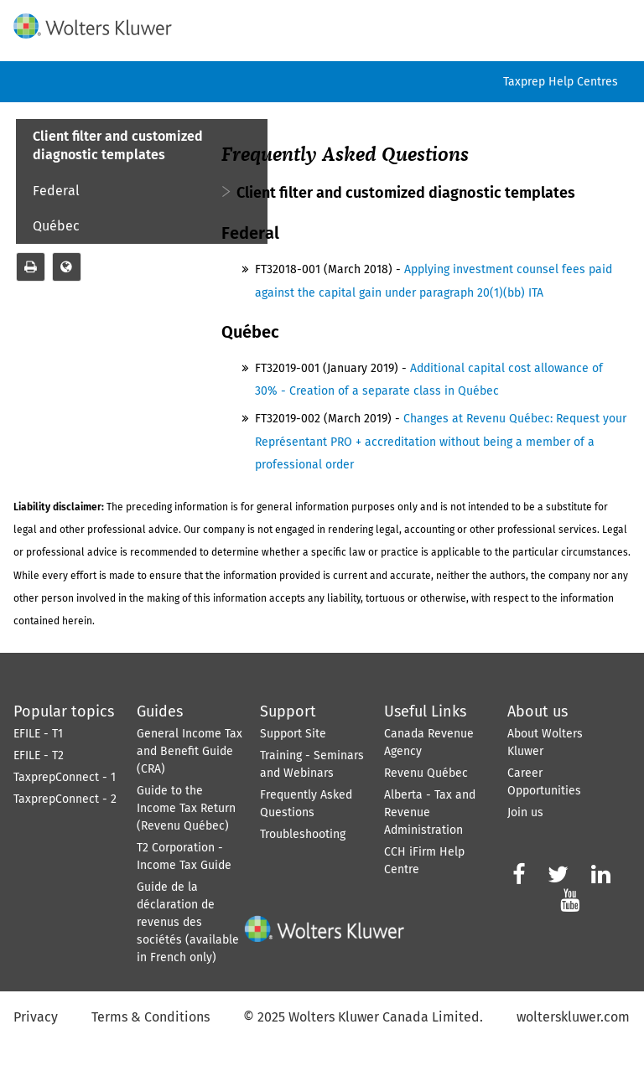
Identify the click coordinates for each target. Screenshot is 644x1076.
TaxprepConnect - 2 (65, 799)
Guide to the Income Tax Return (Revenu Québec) (186, 808)
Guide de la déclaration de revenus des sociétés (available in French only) (188, 922)
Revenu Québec (426, 773)
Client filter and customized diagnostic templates (118, 145)
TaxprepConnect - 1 (64, 777)
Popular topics (63, 711)
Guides (160, 711)
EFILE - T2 (38, 755)
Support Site (293, 734)
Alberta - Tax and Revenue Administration (429, 812)
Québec (56, 226)
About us (537, 711)
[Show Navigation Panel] (621, 23)
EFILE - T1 (38, 734)
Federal (56, 191)
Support (288, 711)
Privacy (35, 1017)
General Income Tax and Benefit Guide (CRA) (189, 751)
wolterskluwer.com (573, 1017)
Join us (525, 812)
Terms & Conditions (150, 1017)
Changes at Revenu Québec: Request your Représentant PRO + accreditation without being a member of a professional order (440, 441)
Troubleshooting (302, 834)
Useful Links (425, 711)
